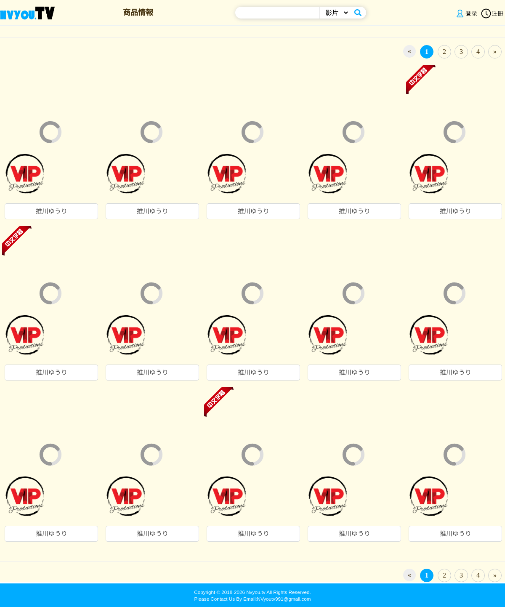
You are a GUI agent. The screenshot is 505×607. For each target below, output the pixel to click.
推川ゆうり (51, 211)
